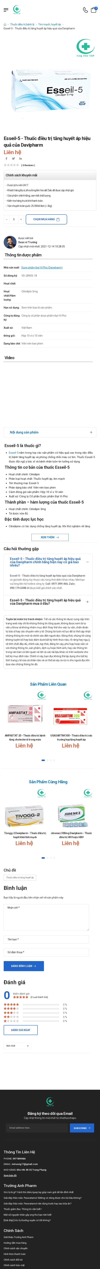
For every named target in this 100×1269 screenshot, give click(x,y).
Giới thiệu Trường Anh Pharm (18, 1176)
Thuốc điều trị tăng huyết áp (20, 817)
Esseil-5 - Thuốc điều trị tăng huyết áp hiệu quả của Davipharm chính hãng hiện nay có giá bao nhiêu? (45, 501)
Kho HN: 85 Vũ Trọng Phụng (31, 1109)
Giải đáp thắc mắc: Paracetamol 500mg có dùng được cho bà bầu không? (43, 1137)
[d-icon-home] (5, 24)
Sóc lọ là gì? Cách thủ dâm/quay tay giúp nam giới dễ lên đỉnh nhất (39, 1131)
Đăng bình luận (21, 905)
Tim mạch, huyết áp (49, 24)
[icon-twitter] (13, 159)
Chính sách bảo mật (14, 1204)
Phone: (8, 1097)
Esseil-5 (13, 391)
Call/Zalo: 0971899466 (15, 1223)
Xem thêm (48, 476)
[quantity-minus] (6, 219)
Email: (7, 1103)
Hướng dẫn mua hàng (15, 1182)
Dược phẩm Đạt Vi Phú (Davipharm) (42, 267)
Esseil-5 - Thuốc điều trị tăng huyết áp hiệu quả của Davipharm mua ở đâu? (45, 541)
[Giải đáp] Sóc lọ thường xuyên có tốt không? (27, 1159)
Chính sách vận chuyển (16, 1187)
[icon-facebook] (6, 159)
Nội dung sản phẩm (24, 371)
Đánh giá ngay (20, 969)
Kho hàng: (10, 1109)
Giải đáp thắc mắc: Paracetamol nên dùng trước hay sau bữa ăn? (38, 1142)
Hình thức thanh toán (15, 1193)
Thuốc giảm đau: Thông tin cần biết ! (23, 1148)
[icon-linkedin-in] (20, 159)
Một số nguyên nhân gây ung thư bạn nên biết (27, 1153)
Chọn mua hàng (44, 219)
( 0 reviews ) (28, 165)
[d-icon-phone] (85, 10)
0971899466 (19, 1097)
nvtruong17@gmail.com (25, 1103)
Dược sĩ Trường (27, 242)
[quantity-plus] (21, 219)
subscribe (82, 1067)
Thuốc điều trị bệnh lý (22, 24)
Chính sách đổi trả (13, 1198)
